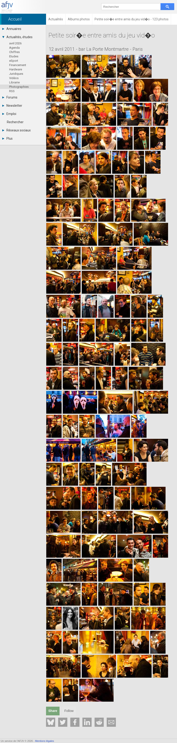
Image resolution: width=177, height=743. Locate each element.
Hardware (15, 69)
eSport (13, 60)
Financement (17, 65)
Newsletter (12, 105)
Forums (9, 97)
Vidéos (14, 78)
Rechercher (15, 122)
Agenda (14, 47)
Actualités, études (17, 37)
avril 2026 (15, 43)
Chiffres (14, 52)
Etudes (13, 56)
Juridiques (16, 73)
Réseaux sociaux (16, 130)
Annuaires (11, 29)
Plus (7, 138)
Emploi (9, 114)
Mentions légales (44, 741)
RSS (12, 91)
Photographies (19, 86)
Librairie (14, 82)
